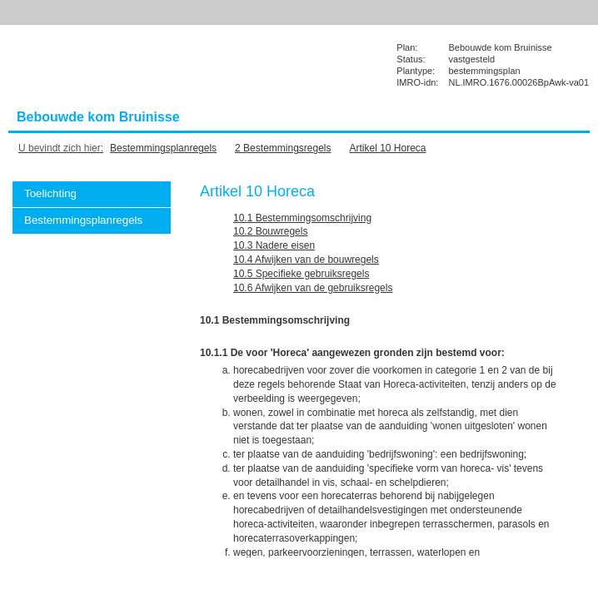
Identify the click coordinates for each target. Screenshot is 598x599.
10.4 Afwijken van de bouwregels (306, 259)
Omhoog (567, 268)
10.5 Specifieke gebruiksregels (301, 274)
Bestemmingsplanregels (163, 148)
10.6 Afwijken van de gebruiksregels (312, 288)
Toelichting (50, 193)
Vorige (567, 218)
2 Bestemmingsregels (283, 148)
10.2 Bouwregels (270, 231)
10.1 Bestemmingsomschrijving (302, 218)
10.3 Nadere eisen (274, 245)
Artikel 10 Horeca (388, 148)
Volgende (567, 243)
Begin (567, 193)
